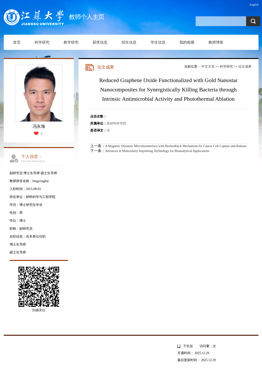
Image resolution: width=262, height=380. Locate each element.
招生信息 (129, 42)
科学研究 (42, 42)
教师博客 (215, 42)
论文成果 (244, 66)
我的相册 (186, 42)
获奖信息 (100, 42)
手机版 (188, 346)
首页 (17, 42)
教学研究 (71, 42)
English (254, 4)
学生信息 (158, 42)
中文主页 (208, 66)
